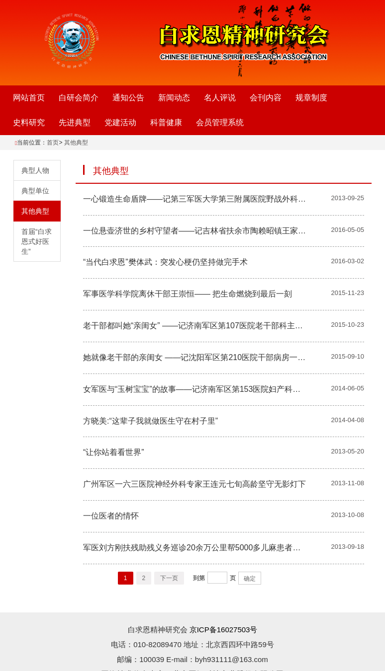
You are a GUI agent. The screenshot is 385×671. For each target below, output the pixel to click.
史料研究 (29, 122)
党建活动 (120, 122)
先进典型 (75, 122)
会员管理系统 (220, 122)
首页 (53, 142)
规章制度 (311, 97)
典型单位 (35, 191)
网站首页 (29, 97)
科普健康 (166, 122)
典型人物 (35, 170)
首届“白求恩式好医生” (36, 241)
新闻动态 (174, 97)
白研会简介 (78, 97)
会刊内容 (266, 97)
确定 (250, 578)
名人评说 (220, 97)
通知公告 (128, 97)
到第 (199, 578)
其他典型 (76, 142)
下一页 (169, 578)
